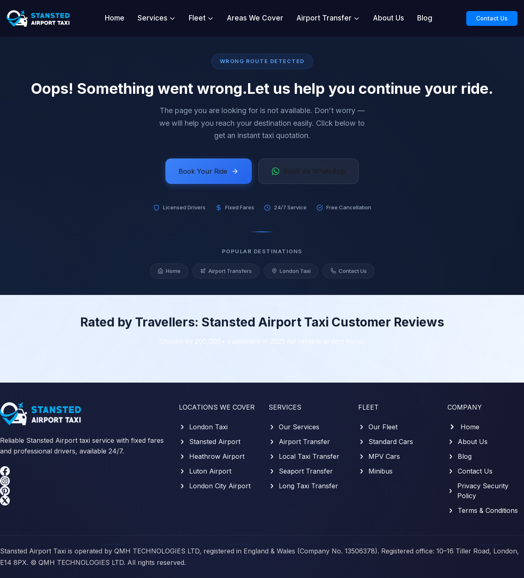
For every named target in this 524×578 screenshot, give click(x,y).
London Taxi (291, 273)
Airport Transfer (328, 18)
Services (157, 18)
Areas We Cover (255, 18)
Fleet (201, 18)
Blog (424, 18)
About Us (388, 18)
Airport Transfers (226, 273)
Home (114, 18)
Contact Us (492, 18)
